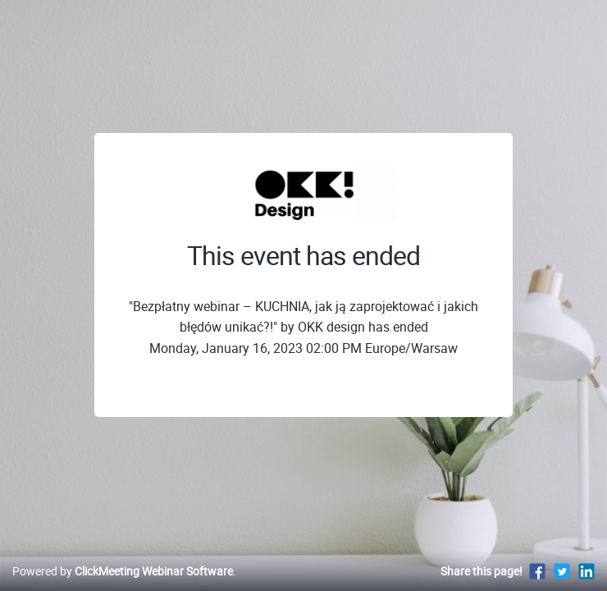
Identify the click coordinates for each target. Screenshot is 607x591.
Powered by (122, 571)
